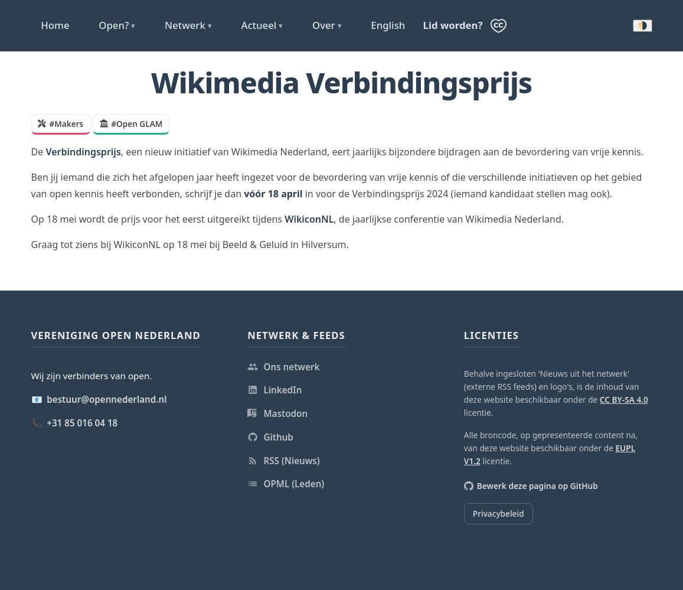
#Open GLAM (131, 123)
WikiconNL (309, 219)
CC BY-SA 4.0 (624, 399)
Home (55, 25)
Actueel (262, 25)
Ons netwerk (283, 367)
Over (327, 25)
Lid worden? (453, 25)
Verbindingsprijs (82, 151)
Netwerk (188, 25)
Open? (117, 25)
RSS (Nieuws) (283, 461)
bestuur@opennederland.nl (106, 399)
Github (270, 437)
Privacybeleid (498, 513)
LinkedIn (274, 390)
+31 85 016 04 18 (82, 423)
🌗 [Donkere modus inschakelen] (643, 25)
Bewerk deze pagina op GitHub (531, 485)
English (388, 25)
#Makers (60, 123)
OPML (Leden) (285, 484)
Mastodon (277, 413)
